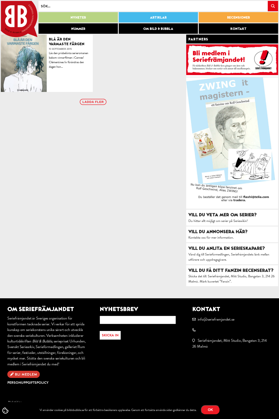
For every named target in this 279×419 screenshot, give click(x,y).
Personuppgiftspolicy (27, 382)
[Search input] (153, 6)
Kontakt (238, 29)
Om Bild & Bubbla (158, 29)
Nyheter (78, 17)
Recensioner (238, 17)
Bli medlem (26, 374)
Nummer (78, 29)
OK (210, 410)
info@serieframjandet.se (216, 319)
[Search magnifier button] (273, 6)
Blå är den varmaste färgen (66, 41)
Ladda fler (93, 102)
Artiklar (158, 17)
